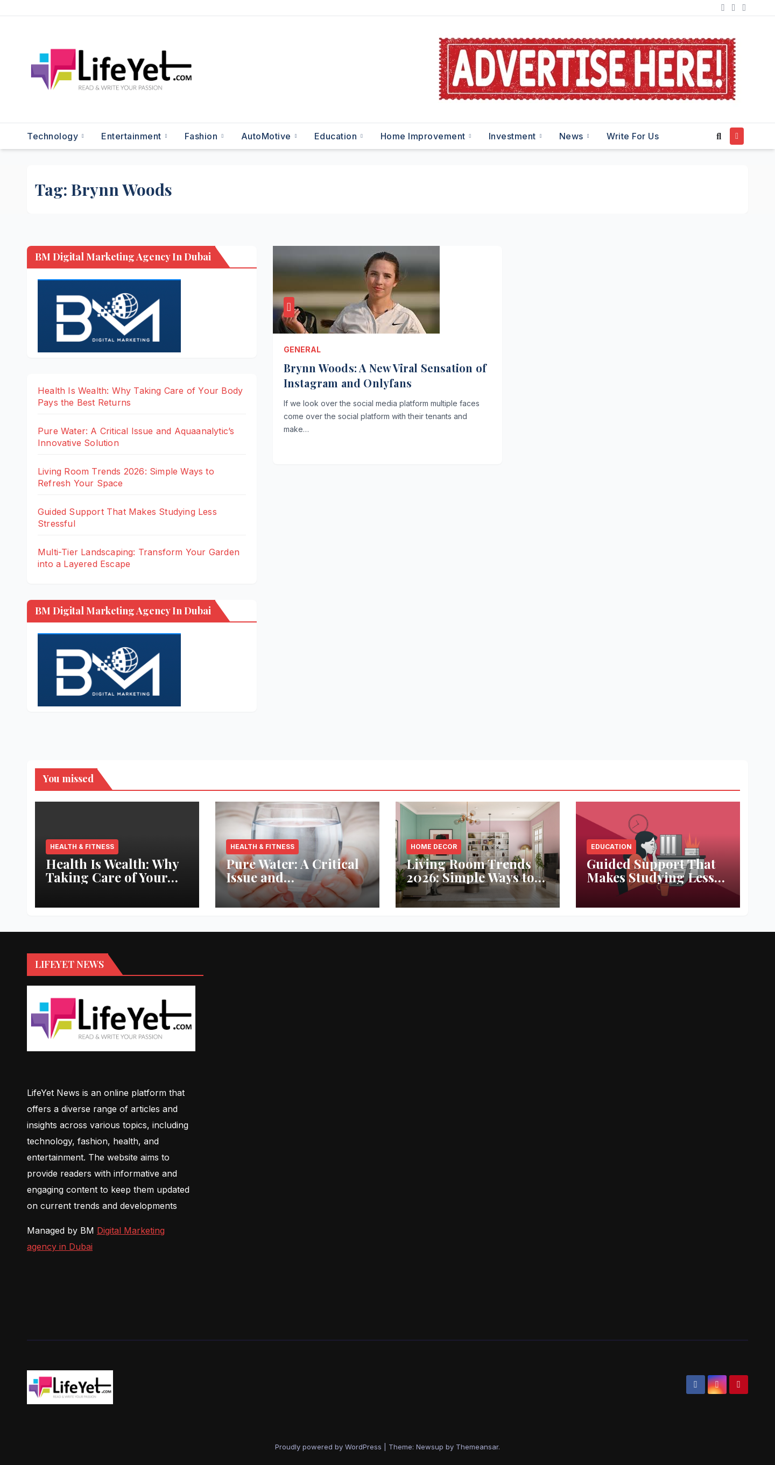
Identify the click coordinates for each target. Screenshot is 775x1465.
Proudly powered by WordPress (329, 1446)
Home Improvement (424, 136)
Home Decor (434, 847)
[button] (718, 136)
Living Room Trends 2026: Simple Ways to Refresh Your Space (470, 877)
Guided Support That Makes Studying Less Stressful (651, 877)
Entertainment (132, 136)
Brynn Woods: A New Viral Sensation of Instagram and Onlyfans (385, 375)
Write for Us (633, 136)
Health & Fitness (82, 847)
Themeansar (477, 1446)
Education (337, 136)
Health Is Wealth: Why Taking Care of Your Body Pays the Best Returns (112, 883)
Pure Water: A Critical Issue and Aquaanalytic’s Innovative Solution (292, 883)
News (572, 136)
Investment (514, 136)
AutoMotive (267, 136)
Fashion (202, 136)
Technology (54, 136)
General (302, 349)
